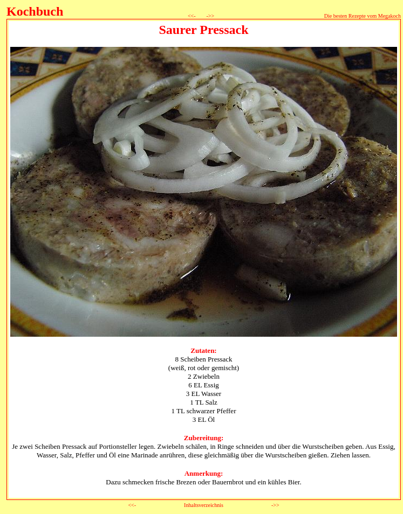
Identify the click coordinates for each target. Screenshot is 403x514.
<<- (195, 16)
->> (209, 16)
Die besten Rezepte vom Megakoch (362, 16)
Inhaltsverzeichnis (203, 505)
